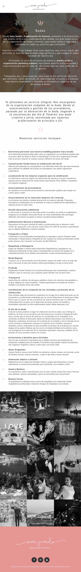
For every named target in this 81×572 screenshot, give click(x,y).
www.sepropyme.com (62, 567)
